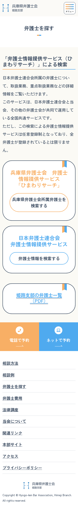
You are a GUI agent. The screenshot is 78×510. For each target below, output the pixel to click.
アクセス (10, 456)
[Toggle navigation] (70, 8)
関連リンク (12, 433)
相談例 (8, 375)
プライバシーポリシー (22, 468)
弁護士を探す (14, 386)
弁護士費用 (12, 398)
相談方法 (10, 363)
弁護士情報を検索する (39, 258)
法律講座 (10, 410)
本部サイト (12, 444)
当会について (14, 421)
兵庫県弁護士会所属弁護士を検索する (39, 202)
